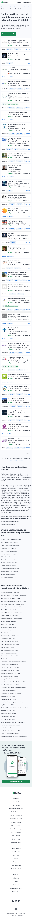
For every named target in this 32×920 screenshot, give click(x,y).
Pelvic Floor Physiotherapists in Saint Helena (12, 702)
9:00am (13, 242)
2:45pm (17, 268)
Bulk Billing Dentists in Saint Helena (10, 598)
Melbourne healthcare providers (9, 580)
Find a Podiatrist (16, 812)
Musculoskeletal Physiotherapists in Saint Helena (13, 682)
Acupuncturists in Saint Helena (9, 621)
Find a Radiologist (16, 832)
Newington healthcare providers (9, 571)
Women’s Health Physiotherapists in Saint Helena (14, 736)
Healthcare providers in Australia (8, 6)
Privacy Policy (16, 891)
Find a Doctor (16, 802)
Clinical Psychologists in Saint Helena (10, 633)
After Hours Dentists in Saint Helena (10, 592)
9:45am (12, 88)
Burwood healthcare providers (9, 559)
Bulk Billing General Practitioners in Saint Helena (13, 601)
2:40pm (17, 149)
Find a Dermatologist (16, 829)
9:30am (12, 161)
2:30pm (9, 149)
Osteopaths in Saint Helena (8, 696)
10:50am (19, 133)
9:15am (12, 370)
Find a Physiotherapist (16, 808)
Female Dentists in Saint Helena (9, 615)
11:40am (11, 420)
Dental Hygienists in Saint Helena (9, 641)
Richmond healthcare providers (9, 562)
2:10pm (17, 309)
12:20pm (11, 107)
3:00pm (19, 420)
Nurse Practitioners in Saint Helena (10, 684)
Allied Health (16, 855)
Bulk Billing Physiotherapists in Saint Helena (12, 604)
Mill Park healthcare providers (8, 554)
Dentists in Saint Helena (7, 647)
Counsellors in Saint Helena (8, 638)
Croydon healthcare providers (8, 565)
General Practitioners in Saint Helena (10, 673)
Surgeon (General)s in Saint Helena (10, 733)
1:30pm (9, 280)
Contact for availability (16, 77)
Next (27, 453)
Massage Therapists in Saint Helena (10, 679)
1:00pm (12, 352)
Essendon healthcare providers (9, 551)
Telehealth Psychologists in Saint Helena (11, 612)
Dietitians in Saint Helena (7, 658)
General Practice (16, 852)
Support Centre (16, 868)
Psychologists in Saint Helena (8, 716)
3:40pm (17, 49)
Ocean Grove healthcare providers (10, 545)
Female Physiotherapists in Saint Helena (11, 618)
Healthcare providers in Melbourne (10, 521)
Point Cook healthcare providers (9, 542)
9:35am (19, 161)
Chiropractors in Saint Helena (8, 630)
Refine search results (8, 34)
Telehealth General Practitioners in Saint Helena (13, 607)
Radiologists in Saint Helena (8, 719)
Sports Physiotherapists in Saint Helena (11, 730)
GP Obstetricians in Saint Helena (9, 676)
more (28, 49)
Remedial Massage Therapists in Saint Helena (12, 722)
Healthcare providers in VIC (23, 6)
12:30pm (19, 88)
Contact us (16, 885)
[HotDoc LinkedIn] (16, 901)
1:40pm (12, 394)
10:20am (11, 133)
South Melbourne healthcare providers (11, 568)
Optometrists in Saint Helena (8, 690)
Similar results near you (16, 460)
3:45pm (9, 190)
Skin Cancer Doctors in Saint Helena (10, 725)
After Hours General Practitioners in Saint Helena (14, 595)
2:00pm (9, 309)
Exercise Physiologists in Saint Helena (10, 667)
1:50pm (19, 394)
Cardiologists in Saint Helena (8, 627)
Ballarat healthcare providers (8, 574)
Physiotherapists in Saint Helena (9, 705)
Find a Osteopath (16, 825)
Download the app (16, 781)
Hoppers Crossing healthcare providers (11, 539)
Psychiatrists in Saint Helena (8, 713)
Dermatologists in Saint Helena (9, 653)
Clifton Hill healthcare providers (9, 557)
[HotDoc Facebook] (13, 901)
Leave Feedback (16, 842)
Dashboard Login (16, 865)
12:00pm (11, 228)
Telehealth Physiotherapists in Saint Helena (12, 610)
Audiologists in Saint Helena (8, 624)
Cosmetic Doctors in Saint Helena (10, 635)
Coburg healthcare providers (8, 548)
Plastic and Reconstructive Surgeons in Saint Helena (14, 707)
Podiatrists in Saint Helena (8, 710)
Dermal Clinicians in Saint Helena (9, 650)
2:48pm (12, 294)
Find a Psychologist (16, 818)
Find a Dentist (16, 805)
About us (16, 878)
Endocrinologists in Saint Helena (9, 664)
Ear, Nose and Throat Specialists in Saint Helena (13, 661)
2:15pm (19, 228)
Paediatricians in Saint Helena (8, 699)
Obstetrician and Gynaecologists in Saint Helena (13, 687)
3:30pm (9, 49)
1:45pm (20, 406)
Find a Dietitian (16, 822)
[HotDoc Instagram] (19, 901)
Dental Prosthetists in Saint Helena (10, 644)
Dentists (16, 858)
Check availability (16, 434)
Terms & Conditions (16, 888)
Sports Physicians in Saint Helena (9, 728)
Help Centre (16, 839)
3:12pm (20, 294)
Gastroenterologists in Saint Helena (10, 670)
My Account (16, 835)
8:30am (13, 406)
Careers (16, 881)
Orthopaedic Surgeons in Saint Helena (11, 693)
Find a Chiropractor (16, 815)
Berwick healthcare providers (8, 577)
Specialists (16, 862)
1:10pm (19, 107)
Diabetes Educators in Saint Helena (10, 656)
